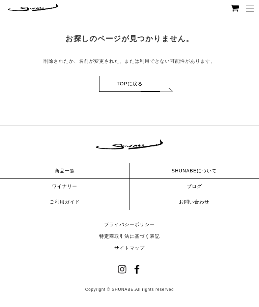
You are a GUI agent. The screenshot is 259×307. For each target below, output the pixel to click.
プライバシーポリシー (129, 224)
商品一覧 (65, 170)
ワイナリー (64, 186)
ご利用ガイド (65, 201)
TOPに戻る (130, 83)
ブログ (194, 186)
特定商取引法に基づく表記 (129, 236)
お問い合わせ (194, 201)
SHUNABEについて (194, 170)
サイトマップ (129, 248)
